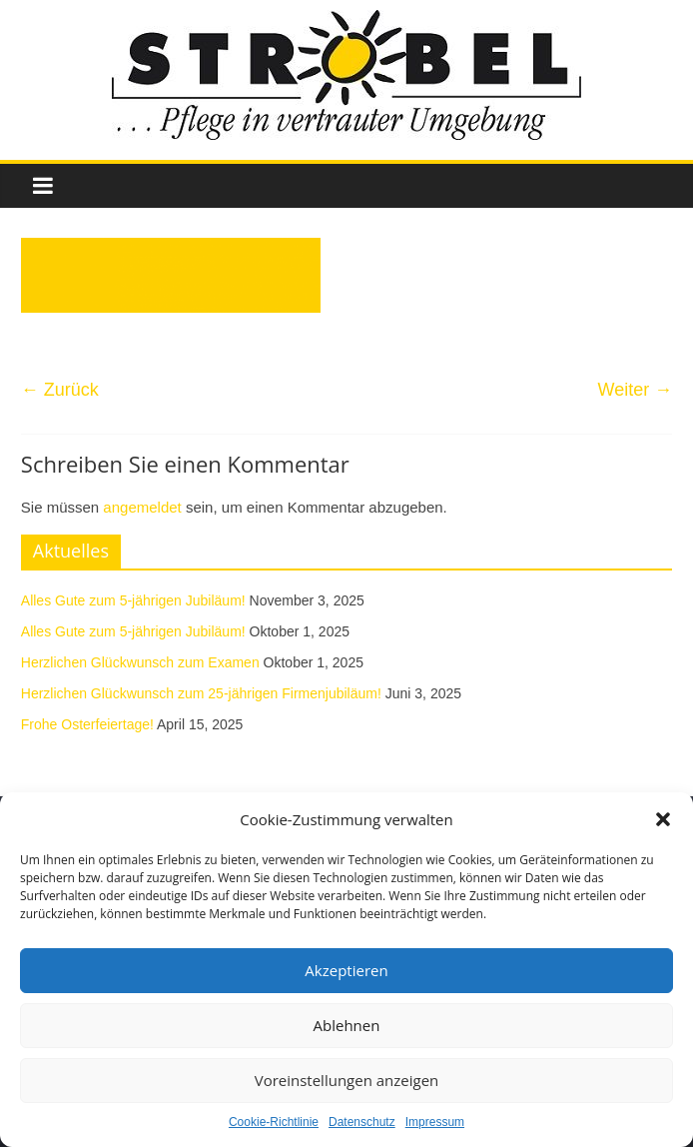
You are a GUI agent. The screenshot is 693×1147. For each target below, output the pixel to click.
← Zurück (60, 390)
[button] (663, 819)
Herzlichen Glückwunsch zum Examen (140, 662)
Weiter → (634, 390)
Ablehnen (347, 1025)
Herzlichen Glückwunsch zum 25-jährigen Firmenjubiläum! (201, 693)
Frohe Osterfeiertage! (87, 724)
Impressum (434, 1122)
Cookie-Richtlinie (274, 1122)
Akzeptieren (346, 970)
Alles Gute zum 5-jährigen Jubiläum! (133, 600)
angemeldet (142, 507)
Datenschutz (362, 1122)
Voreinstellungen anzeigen (347, 1080)
